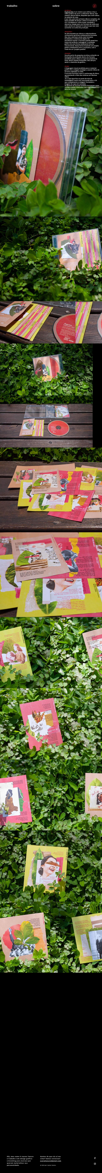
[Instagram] (95, 1163)
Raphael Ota (69, 12)
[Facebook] (95, 1158)
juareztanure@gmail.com (50, 1161)
